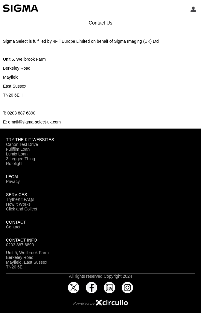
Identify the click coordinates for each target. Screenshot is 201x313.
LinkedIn (109, 284)
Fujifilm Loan (18, 149)
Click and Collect (21, 209)
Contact (13, 227)
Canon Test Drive (22, 144)
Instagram (127, 284)
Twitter (74, 284)
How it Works (18, 204)
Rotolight (14, 163)
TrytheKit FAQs (20, 199)
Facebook (92, 284)
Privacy (13, 181)
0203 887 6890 (20, 244)
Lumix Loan (17, 154)
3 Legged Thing (20, 158)
